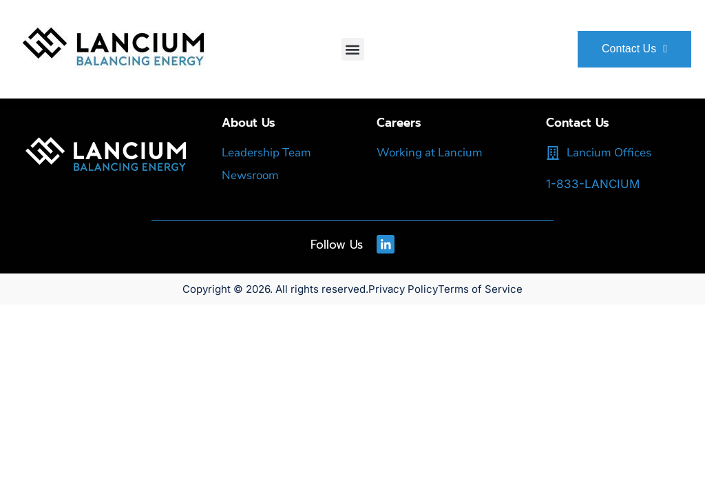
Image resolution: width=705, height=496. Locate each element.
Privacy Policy (403, 288)
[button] (352, 49)
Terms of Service (480, 288)
